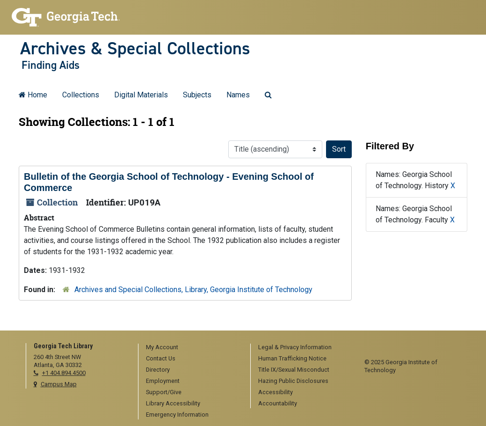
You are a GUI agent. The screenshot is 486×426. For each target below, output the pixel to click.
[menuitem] (191, 348)
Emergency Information (177, 414)
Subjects (197, 94)
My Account (162, 347)
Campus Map (59, 384)
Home (33, 94)
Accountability (277, 403)
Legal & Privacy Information (295, 347)
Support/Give (163, 392)
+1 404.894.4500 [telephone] (64, 372)
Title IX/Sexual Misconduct (293, 369)
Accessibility (275, 392)
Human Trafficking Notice (292, 358)
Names (238, 94)
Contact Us (160, 358)
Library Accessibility (173, 403)
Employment (163, 380)
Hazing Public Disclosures (293, 380)
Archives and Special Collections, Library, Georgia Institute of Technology (193, 289)
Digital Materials (141, 94)
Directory (158, 369)
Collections (80, 94)
